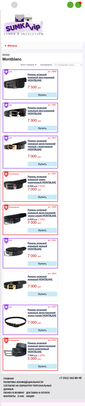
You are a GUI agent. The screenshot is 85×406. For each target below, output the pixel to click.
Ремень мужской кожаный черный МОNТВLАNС (37, 246)
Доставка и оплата (38, 392)
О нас (21, 396)
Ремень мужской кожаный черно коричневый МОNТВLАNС (42, 179)
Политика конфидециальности (23, 382)
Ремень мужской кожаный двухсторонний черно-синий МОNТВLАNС (42, 212)
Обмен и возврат (14, 392)
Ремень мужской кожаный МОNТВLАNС (40, 278)
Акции (30, 396)
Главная (9, 378)
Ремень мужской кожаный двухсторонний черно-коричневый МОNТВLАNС (41, 347)
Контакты (10, 396)
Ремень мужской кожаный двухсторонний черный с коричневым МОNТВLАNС (41, 145)
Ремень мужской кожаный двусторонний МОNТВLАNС (41, 77)
